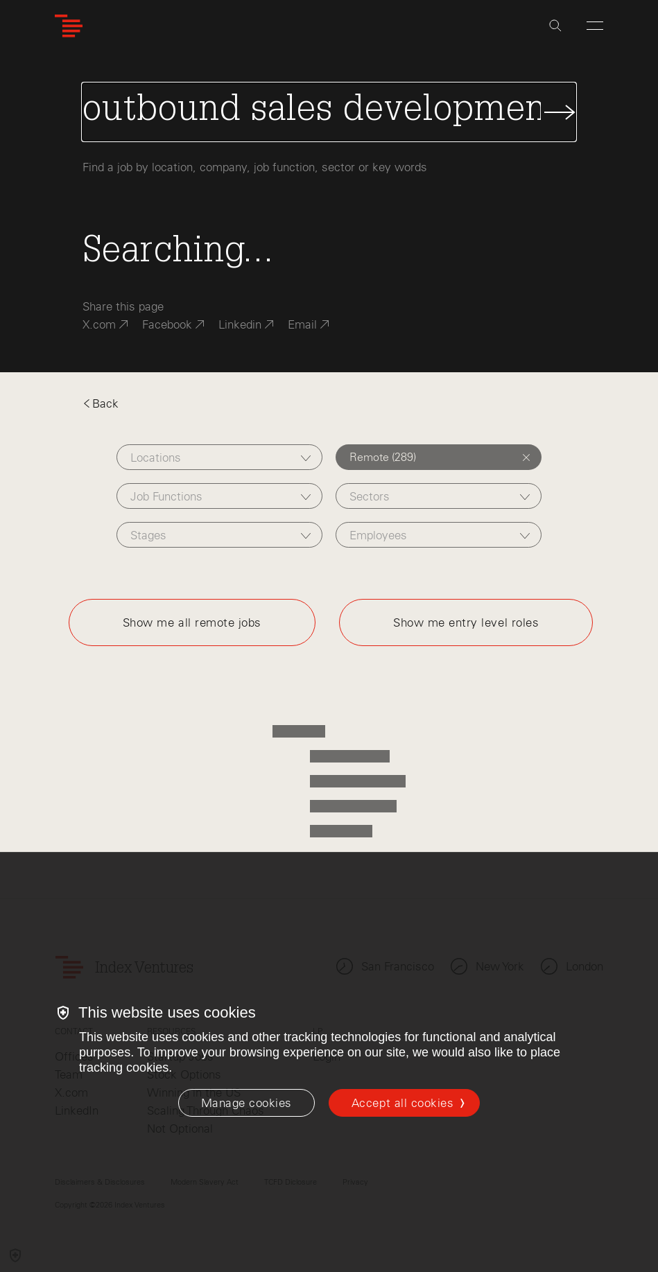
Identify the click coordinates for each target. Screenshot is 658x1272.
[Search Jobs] (329, 112)
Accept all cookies (402, 1103)
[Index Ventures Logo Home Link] (69, 26)
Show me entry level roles (466, 622)
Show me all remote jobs (192, 622)
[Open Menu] (595, 25)
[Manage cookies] (246, 1103)
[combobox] (219, 457)
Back (101, 403)
